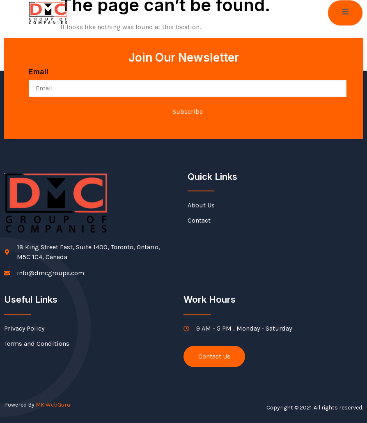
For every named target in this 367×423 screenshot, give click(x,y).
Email (38, 71)
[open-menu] (345, 13)
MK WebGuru (53, 404)
